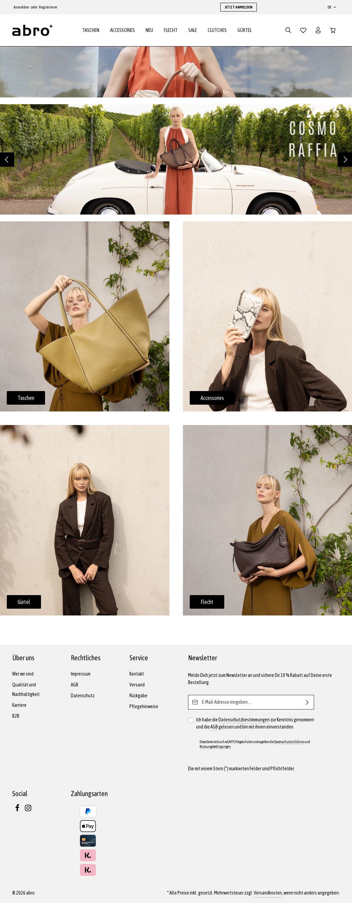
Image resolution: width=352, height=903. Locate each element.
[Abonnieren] (307, 702)
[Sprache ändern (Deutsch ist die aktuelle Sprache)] (331, 7)
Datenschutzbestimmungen (244, 719)
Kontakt (136, 674)
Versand (137, 684)
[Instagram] (28, 810)
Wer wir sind (23, 674)
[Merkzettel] (303, 31)
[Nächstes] (345, 161)
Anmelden (21, 7)
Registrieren (48, 7)
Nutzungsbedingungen (215, 746)
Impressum (80, 674)
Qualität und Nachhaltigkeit (26, 689)
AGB (74, 684)
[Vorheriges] (7, 161)
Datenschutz (83, 695)
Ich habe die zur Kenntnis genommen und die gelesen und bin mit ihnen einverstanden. (255, 723)
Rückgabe (138, 695)
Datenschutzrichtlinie (289, 742)
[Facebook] (18, 810)
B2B (15, 716)
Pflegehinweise (143, 706)
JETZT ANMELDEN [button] (238, 7)
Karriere (19, 705)
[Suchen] (288, 31)
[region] (176, 161)
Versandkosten (268, 893)
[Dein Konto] (318, 31)
